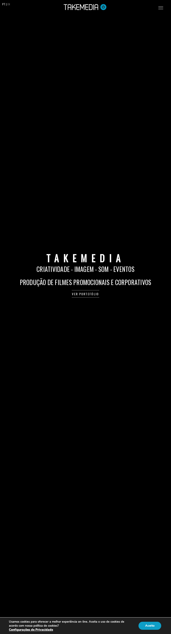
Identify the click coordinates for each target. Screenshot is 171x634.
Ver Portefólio (85, 293)
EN (8, 4)
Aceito (150, 626)
